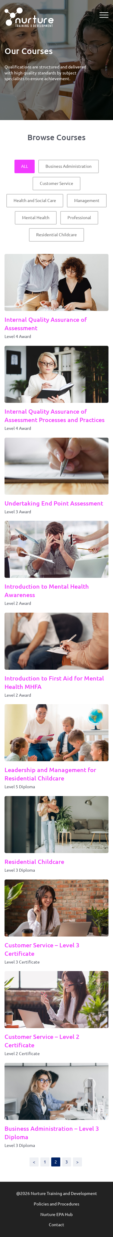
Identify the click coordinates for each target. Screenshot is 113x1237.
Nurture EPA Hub (56, 1214)
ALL (24, 166)
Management (86, 200)
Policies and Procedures (56, 1204)
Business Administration (69, 166)
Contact (56, 1224)
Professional (79, 217)
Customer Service (56, 183)
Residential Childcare (56, 234)
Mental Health (35, 217)
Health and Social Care (35, 200)
